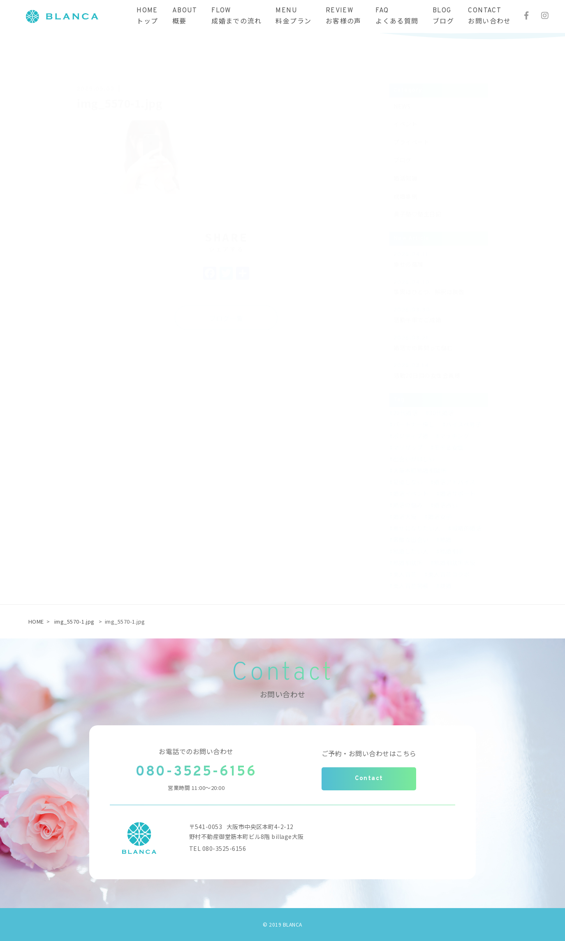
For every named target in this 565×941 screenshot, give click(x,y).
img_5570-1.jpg (74, 621)
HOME (36, 621)
